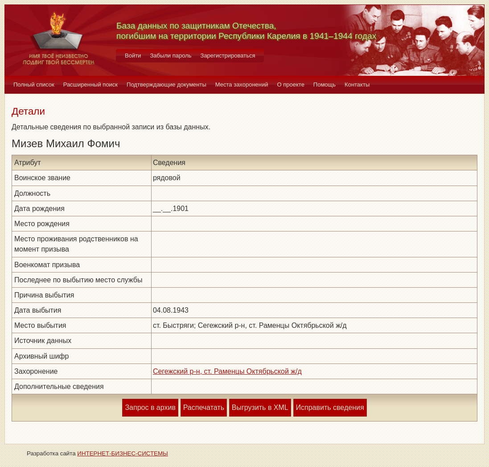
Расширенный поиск (90, 84)
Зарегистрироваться (228, 55)
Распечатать (203, 407)
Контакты (357, 84)
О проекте (290, 84)
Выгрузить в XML (260, 407)
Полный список (33, 84)
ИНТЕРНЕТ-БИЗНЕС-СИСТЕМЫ (122, 453)
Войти (133, 55)
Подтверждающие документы (166, 84)
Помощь (324, 84)
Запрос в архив (150, 407)
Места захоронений (241, 84)
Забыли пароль (170, 55)
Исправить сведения (330, 407)
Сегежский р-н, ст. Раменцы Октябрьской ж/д (227, 371)
